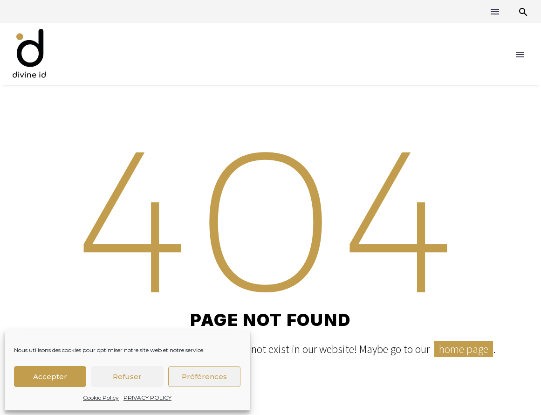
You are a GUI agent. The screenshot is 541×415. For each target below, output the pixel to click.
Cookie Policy (101, 397)
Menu (495, 11)
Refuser (127, 376)
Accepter (50, 376)
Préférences (204, 376)
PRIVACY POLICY (147, 397)
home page (463, 349)
